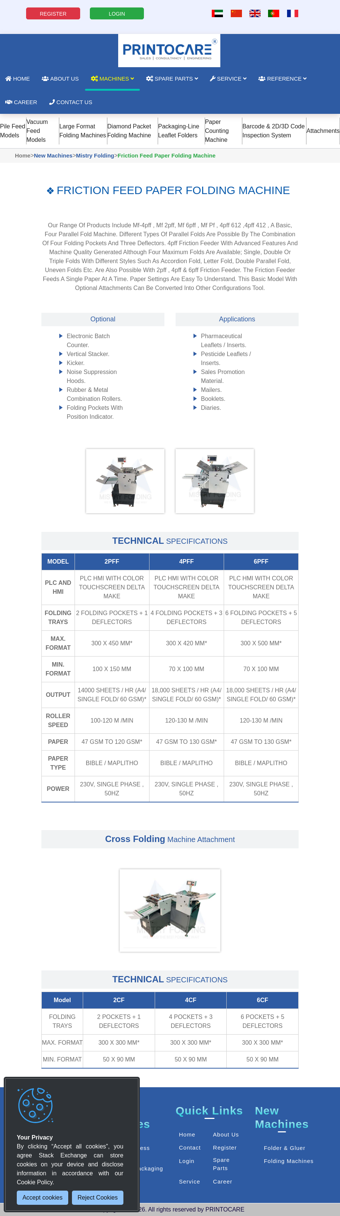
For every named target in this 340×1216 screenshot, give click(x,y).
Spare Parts (172, 78)
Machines (112, 78)
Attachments (323, 131)
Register (225, 1147)
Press (142, 1148)
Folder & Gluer (285, 1148)
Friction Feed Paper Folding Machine (167, 155)
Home (23, 155)
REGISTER (53, 14)
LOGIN (117, 14)
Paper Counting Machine (217, 131)
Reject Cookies (98, 1197)
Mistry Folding (95, 155)
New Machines (53, 155)
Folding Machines (289, 1161)
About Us (60, 78)
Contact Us (70, 102)
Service (228, 78)
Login (187, 1161)
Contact (190, 1147)
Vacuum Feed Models (37, 131)
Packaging (148, 1168)
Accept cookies (42, 1197)
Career (222, 1181)
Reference (282, 78)
